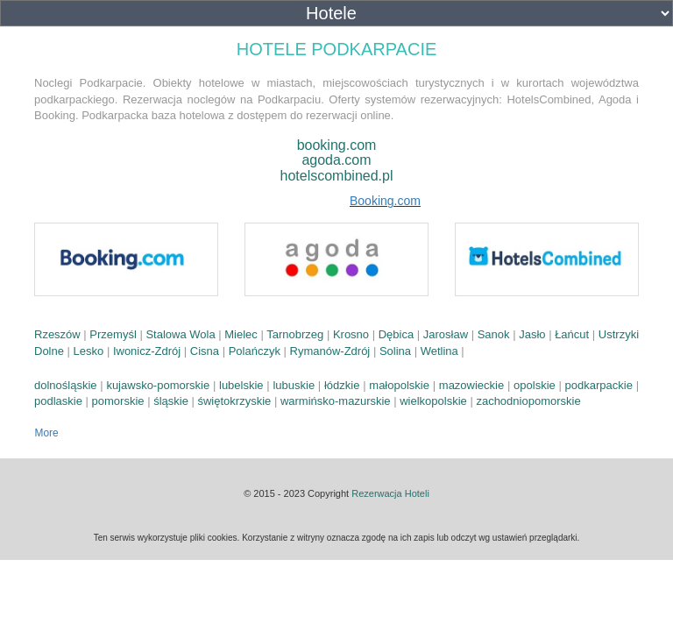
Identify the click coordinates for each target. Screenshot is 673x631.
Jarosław (445, 334)
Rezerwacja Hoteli (390, 493)
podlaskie (58, 401)
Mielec (241, 334)
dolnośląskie (65, 385)
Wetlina (439, 351)
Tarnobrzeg (294, 334)
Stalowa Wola (180, 334)
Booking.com (385, 201)
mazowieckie (471, 385)
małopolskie (399, 385)
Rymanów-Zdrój (330, 351)
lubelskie (241, 385)
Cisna (204, 351)
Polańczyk (254, 351)
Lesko (89, 351)
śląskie (170, 401)
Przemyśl (112, 334)
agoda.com (336, 159)
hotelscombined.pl (336, 175)
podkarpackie (599, 385)
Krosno (351, 334)
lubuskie (294, 385)
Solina (395, 351)
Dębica (396, 334)
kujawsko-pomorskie (157, 385)
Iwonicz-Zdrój (147, 351)
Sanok (494, 334)
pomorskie (118, 401)
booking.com (337, 145)
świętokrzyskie (234, 401)
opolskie (535, 385)
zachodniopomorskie (528, 401)
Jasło (532, 334)
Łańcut (572, 334)
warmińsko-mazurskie (335, 401)
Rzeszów (57, 334)
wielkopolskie (433, 401)
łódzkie (341, 385)
